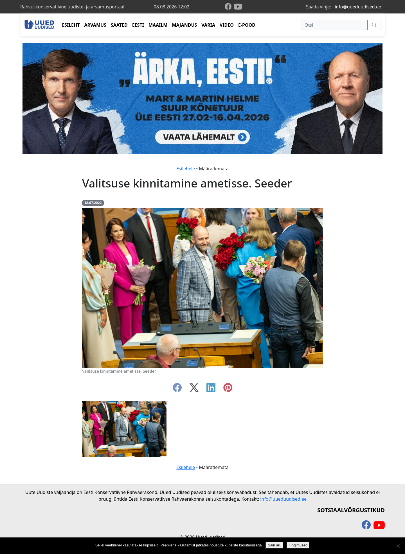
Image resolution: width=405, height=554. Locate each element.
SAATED (119, 25)
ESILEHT (71, 25)
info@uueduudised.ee (358, 7)
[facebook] (229, 7)
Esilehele (185, 169)
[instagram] (228, 389)
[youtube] (238, 6)
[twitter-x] (194, 389)
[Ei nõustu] (398, 546)
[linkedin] (211, 389)
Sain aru (274, 545)
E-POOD (246, 25)
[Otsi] (334, 25)
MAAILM (158, 25)
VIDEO (227, 25)
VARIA (208, 25)
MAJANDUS (184, 25)
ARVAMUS (95, 25)
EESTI (138, 25)
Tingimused (298, 545)
